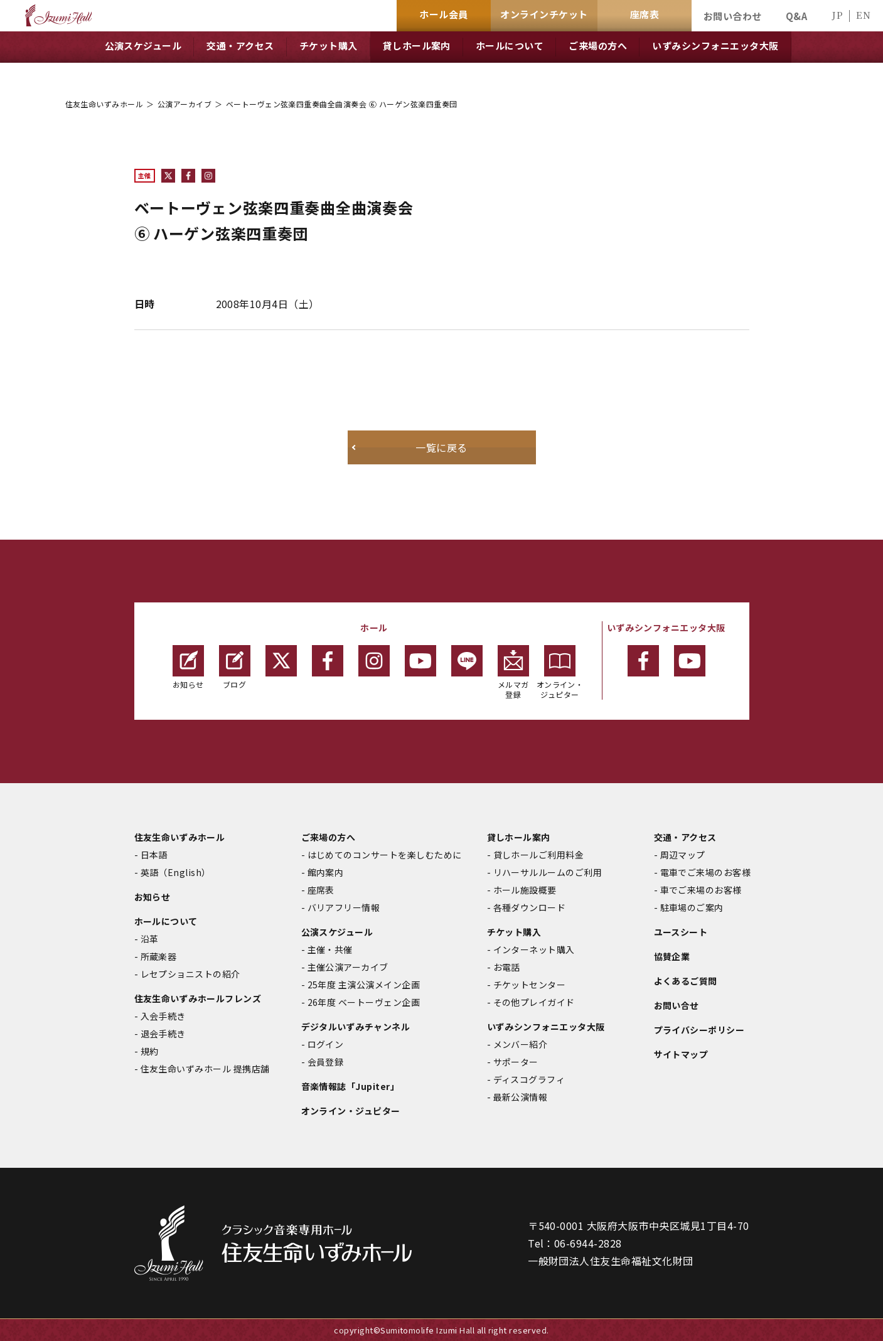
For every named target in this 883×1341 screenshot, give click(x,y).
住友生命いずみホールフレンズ (198, 998)
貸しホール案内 (518, 837)
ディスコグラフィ (529, 1079)
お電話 (506, 967)
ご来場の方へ (328, 837)
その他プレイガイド (534, 1002)
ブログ (234, 667)
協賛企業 (672, 956)
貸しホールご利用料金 (538, 854)
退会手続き (163, 1033)
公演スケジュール (337, 932)
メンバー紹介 (520, 1044)
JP (837, 14)
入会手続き (163, 1016)
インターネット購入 (534, 949)
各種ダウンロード (529, 907)
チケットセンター (529, 984)
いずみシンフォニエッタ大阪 (546, 1026)
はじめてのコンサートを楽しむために (385, 854)
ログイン (326, 1044)
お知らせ (188, 667)
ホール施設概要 (525, 890)
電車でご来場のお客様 (705, 872)
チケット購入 (514, 932)
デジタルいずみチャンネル (355, 1026)
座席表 (321, 890)
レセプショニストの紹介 (190, 974)
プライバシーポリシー (699, 1029)
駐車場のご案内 (692, 907)
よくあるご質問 (685, 981)
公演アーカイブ (184, 104)
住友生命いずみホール (104, 104)
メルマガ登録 (513, 672)
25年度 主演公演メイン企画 (364, 984)
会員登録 (326, 1061)
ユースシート (681, 932)
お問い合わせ (733, 16)
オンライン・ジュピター (560, 672)
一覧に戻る (441, 447)
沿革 (150, 938)
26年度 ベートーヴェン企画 (364, 1002)
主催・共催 (330, 949)
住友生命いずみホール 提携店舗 (205, 1068)
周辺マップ (682, 854)
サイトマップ (681, 1054)
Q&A (796, 16)
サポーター (515, 1061)
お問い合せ (676, 1005)
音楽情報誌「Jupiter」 (350, 1086)
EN (863, 14)
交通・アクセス (685, 837)
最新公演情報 (520, 1097)
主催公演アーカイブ (348, 967)
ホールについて (166, 921)
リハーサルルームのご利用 (547, 872)
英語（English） (176, 872)
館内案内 (326, 872)
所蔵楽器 (159, 956)
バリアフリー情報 (344, 907)
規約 (150, 1051)
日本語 (154, 854)
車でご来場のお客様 (701, 890)
